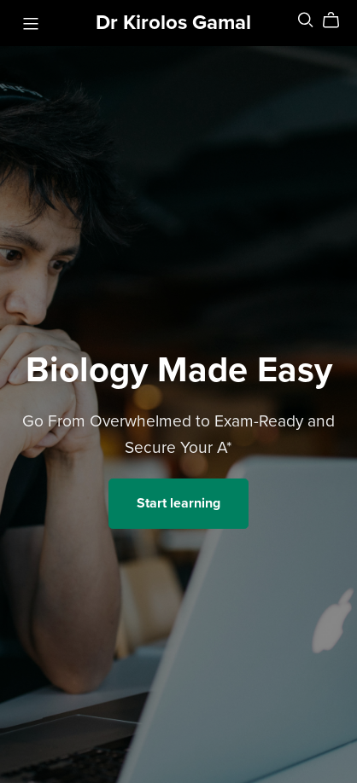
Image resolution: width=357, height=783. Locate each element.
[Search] (305, 20)
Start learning (178, 503)
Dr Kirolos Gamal (173, 22)
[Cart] (338, 20)
